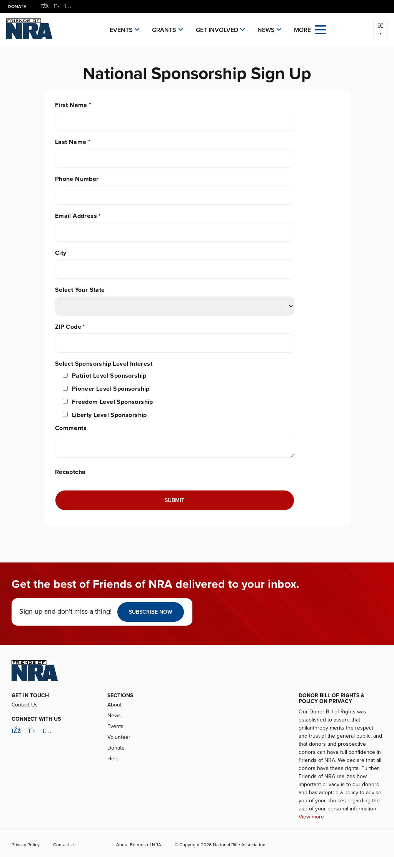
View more (311, 816)
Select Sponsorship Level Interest (103, 364)
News (266, 30)
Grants (164, 30)
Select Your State (80, 290)
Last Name (72, 142)
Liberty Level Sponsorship (109, 415)
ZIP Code (70, 327)
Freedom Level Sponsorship (112, 402)
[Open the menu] (320, 29)
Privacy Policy (26, 844)
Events (121, 30)
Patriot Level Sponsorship (109, 376)
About (114, 704)
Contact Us (25, 704)
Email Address (78, 216)
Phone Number (77, 179)
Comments (71, 428)
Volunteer (118, 737)
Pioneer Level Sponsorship (111, 389)
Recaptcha (70, 472)
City (61, 253)
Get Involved (217, 30)
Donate (17, 6)
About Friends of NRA (138, 844)
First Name (73, 105)
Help (113, 758)
